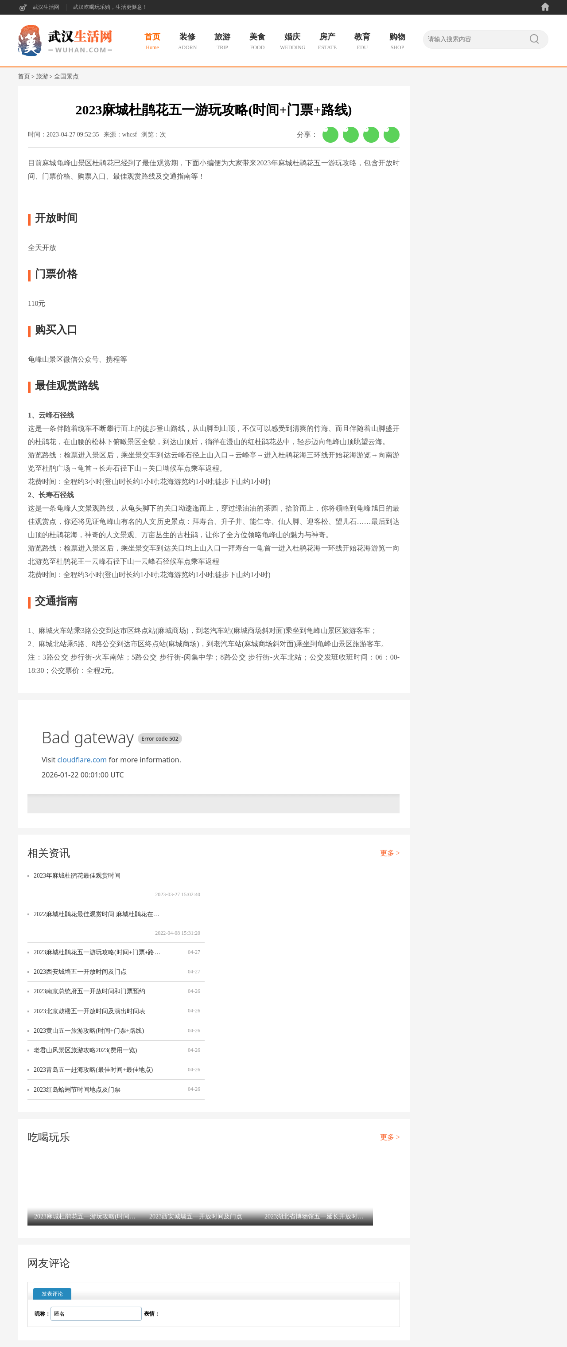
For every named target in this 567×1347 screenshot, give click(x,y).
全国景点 (66, 76)
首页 (24, 76)
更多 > (390, 853)
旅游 (42, 76)
